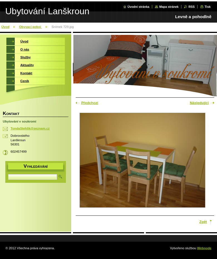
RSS (191, 6)
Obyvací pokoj (30, 26)
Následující (199, 103)
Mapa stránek (169, 6)
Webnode (204, 248)
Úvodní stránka (138, 6)
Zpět (203, 222)
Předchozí (89, 103)
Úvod (5, 26)
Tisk (207, 6)
